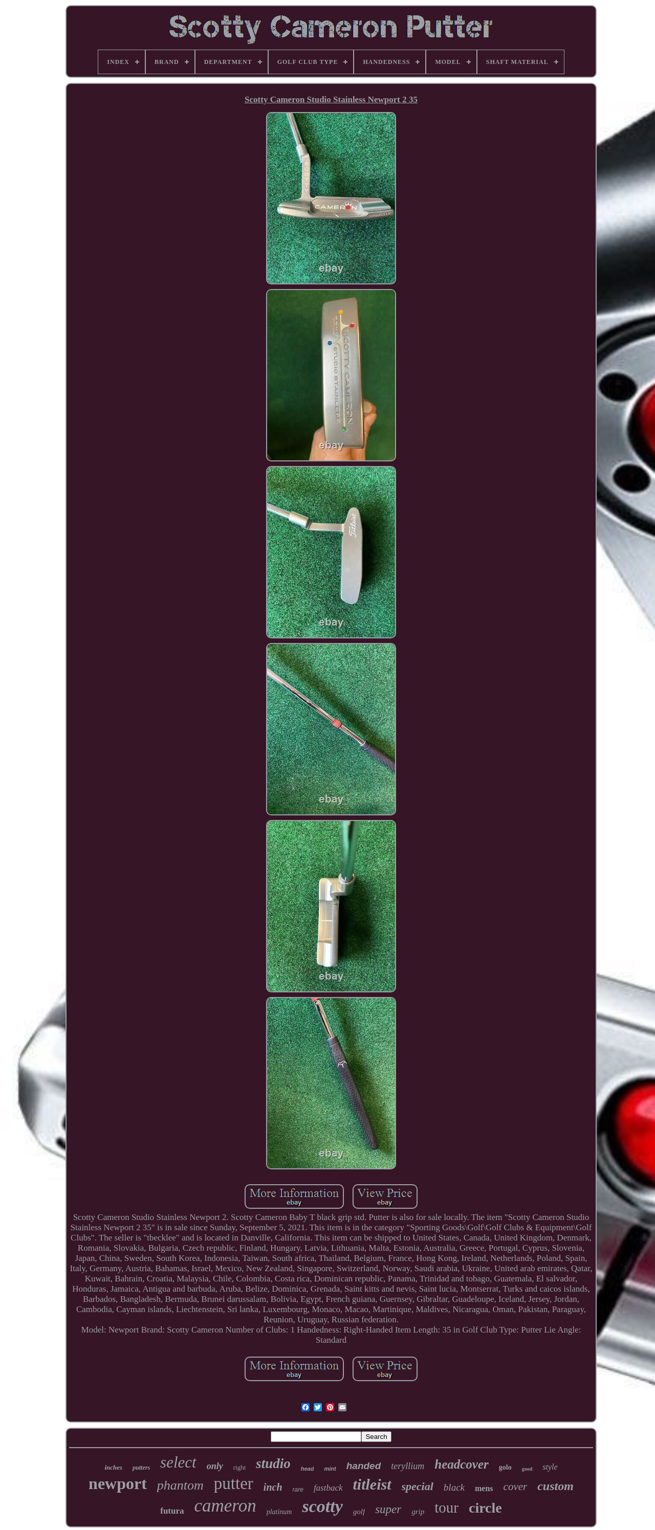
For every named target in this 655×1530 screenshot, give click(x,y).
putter (233, 1483)
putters (141, 1467)
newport (118, 1483)
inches (113, 1467)
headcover (461, 1464)
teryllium (407, 1466)
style (549, 1466)
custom (555, 1486)
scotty (322, 1506)
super (388, 1509)
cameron (225, 1506)
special (417, 1486)
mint (330, 1469)
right (239, 1467)
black (454, 1487)
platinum (279, 1512)
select (178, 1462)
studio (273, 1463)
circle (485, 1508)
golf (359, 1511)
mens (484, 1488)
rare (298, 1489)
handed (363, 1465)
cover (516, 1486)
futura (172, 1511)
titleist (372, 1484)
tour (446, 1507)
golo (505, 1467)
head (307, 1469)
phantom (180, 1485)
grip (417, 1511)
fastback (328, 1488)
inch (273, 1487)
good (527, 1469)
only (215, 1466)
